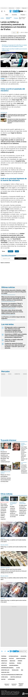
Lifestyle (4, 663)
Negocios (12, 661)
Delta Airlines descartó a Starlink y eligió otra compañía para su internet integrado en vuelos (13, 291)
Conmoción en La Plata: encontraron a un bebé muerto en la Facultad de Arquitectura (24, 469)
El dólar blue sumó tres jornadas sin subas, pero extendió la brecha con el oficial (23, 510)
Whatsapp (18, 651)
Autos (18, 667)
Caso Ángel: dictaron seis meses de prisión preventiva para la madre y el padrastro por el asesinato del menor (24, 453)
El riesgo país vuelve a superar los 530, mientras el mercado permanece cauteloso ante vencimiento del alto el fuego (15, 329)
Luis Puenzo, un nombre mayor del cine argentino (13, 317)
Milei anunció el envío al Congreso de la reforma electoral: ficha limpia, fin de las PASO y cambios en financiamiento (13, 298)
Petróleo (18, 8)
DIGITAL (6, 685)
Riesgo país (24, 8)
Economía (14, 14)
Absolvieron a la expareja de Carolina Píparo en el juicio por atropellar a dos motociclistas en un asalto (14, 45)
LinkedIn (11, 651)
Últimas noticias (13, 656)
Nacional (12, 663)
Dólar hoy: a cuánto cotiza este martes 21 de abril (14, 340)
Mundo (19, 663)
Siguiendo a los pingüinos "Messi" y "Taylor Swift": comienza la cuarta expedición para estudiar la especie (12, 305)
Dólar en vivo (11, 8)
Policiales (16, 18)
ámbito (2, 18)
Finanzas (23, 14)
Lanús (16, 251)
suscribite (21, 11)
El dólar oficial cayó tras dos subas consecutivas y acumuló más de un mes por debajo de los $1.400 (14, 570)
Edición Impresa (13, 665)
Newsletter (25, 14)
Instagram (8, 651)
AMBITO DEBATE (21, 684)
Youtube (15, 651)
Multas (3, 679)
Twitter (2, 651)
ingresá (25, 11)
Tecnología (15, 670)
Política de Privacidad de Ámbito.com (11, 674)
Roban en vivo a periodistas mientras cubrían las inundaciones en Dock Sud (6, 478)
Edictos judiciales (16, 677)
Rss (22, 670)
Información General (9, 18)
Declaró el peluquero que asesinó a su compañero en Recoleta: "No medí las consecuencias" (5, 457)
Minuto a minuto (5, 502)
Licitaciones (11, 679)
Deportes (4, 665)
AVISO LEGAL (4, 677)
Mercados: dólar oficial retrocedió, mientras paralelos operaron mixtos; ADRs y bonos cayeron (12, 311)
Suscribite (20, 258)
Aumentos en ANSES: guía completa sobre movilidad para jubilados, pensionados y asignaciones (16, 335)
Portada (3, 656)
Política (11, 658)
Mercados (4, 661)
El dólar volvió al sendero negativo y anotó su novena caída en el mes (14, 511)
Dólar (7, 14)
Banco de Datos (20, 658)
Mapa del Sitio (5, 672)
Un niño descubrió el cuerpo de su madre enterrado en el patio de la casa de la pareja (17, 116)
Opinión (20, 661)
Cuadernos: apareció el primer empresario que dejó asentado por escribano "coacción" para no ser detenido (15, 346)
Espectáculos (5, 670)
